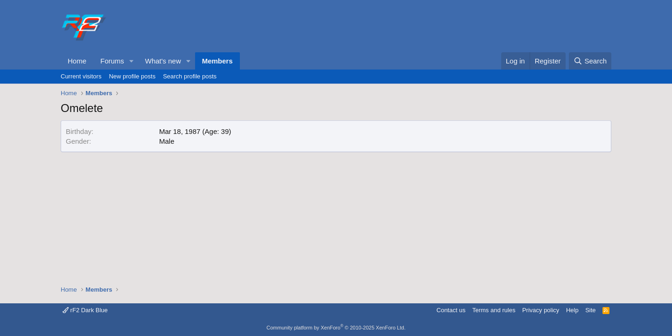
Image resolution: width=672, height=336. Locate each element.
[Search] (590, 61)
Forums (112, 61)
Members (217, 61)
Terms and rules (493, 310)
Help (572, 310)
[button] (131, 61)
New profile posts (132, 76)
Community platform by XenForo (336, 327)
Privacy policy (540, 310)
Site (590, 310)
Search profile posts (190, 76)
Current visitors (81, 76)
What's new (163, 61)
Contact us (450, 310)
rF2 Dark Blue (85, 310)
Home (77, 61)
